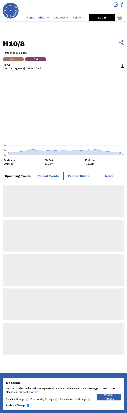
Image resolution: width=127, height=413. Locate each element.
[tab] (18, 176)
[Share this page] (121, 43)
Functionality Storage (42, 399)
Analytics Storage (15, 405)
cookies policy (30, 392)
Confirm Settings (109, 397)
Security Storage (15, 399)
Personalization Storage (73, 399)
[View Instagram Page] (115, 4)
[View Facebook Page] (121, 4)
